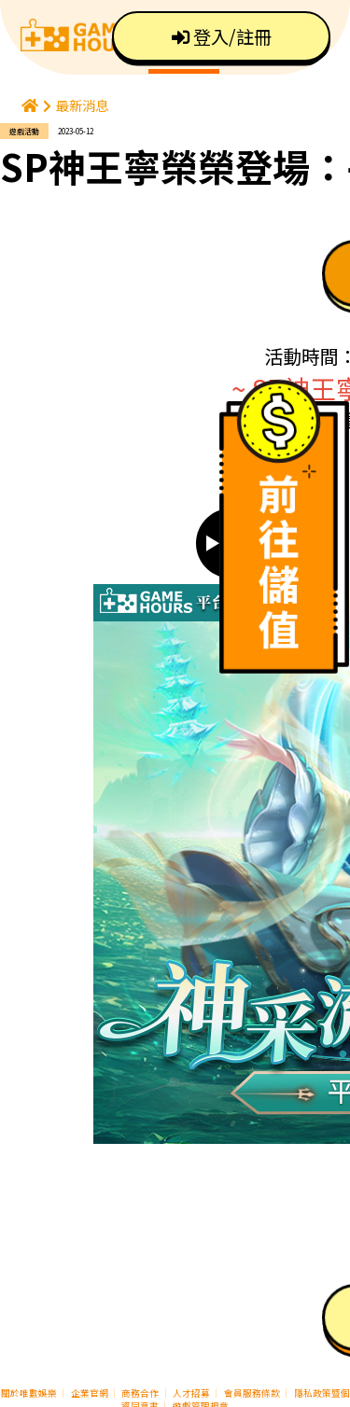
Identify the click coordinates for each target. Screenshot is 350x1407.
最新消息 (82, 105)
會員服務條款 (252, 1393)
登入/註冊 (222, 36)
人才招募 (192, 1393)
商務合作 (140, 1393)
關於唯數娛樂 (29, 1393)
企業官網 (89, 1393)
